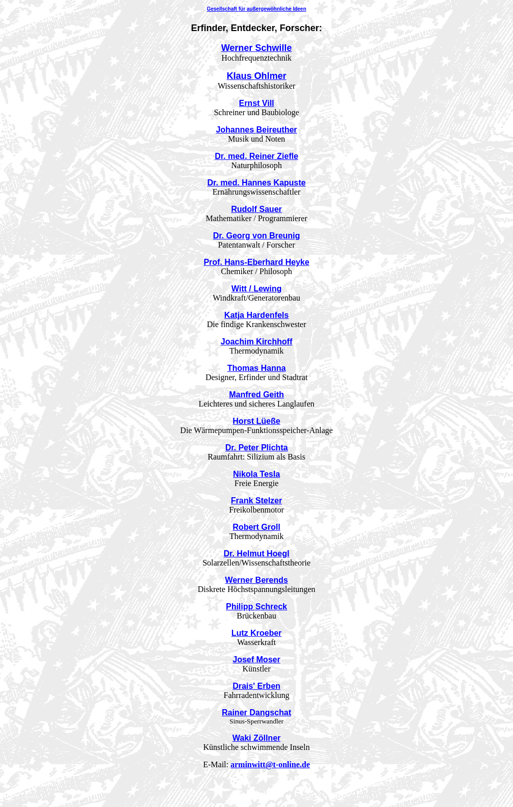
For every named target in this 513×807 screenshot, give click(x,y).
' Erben (256, 686)
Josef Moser (256, 659)
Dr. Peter (256, 447)
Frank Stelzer (256, 500)
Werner (256, 48)
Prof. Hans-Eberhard (256, 262)
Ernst (256, 103)
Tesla (256, 474)
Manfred (256, 394)
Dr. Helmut (257, 553)
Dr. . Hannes (257, 182)
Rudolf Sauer (256, 209)
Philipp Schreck (256, 606)
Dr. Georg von (256, 235)
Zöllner (257, 738)
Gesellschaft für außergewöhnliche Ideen (256, 9)
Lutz (257, 633)
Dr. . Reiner (256, 156)
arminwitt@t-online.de (270, 764)
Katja (256, 315)
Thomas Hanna (256, 368)
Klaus (256, 76)
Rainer (256, 712)
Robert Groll (256, 527)
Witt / (257, 288)
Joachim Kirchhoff (256, 341)
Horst (256, 421)
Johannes (256, 129)
